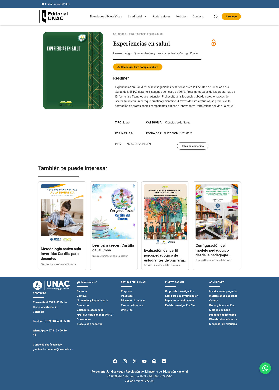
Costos (213, 300)
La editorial (137, 16)
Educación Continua (133, 300)
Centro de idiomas (132, 305)
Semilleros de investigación (181, 295)
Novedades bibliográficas (106, 16)
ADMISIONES (216, 282)
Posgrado (127, 295)
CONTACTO (39, 293)
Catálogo (119, 34)
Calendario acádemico (90, 310)
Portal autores (161, 16)
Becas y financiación (221, 305)
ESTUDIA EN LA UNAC (133, 282)
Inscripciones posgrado (223, 295)
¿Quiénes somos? (87, 282)
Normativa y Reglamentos (92, 300)
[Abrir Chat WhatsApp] (265, 368)
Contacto (198, 16)
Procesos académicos (222, 314)
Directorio (83, 305)
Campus (82, 295)
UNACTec (127, 310)
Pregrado (126, 291)
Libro (130, 34)
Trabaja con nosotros (89, 324)
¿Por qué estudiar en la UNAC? (95, 314)
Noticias (181, 16)
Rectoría (82, 291)
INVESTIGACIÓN (174, 282)
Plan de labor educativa (223, 319)
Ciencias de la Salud (150, 34)
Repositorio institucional (179, 300)
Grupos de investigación (179, 291)
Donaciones (84, 319)
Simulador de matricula (223, 324)
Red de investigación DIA (180, 305)
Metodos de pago (219, 310)
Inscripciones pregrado (223, 291)
